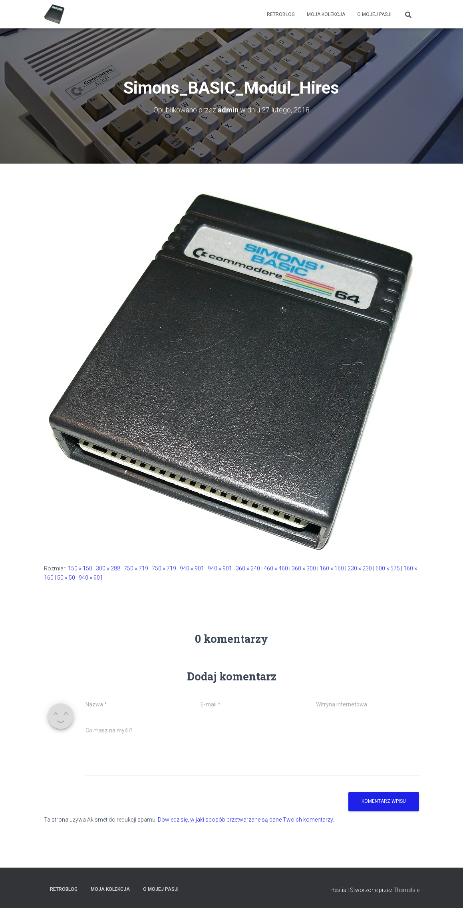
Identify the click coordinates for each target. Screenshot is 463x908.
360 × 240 (248, 568)
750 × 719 (136, 568)
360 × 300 (304, 568)
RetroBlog (281, 14)
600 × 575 (388, 568)
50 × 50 (66, 577)
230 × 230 (360, 568)
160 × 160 (332, 568)
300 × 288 (108, 568)
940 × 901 (192, 568)
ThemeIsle (406, 890)
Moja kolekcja (326, 14)
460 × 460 (276, 568)
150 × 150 (80, 568)
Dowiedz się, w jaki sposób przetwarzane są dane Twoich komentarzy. (246, 819)
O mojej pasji (374, 14)
